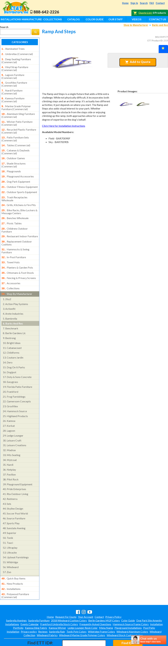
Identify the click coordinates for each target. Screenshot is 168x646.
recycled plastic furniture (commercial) (18, 127)
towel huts (10, 252)
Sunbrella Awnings (16, 606)
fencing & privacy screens (18, 266)
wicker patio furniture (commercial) (16, 120)
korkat (9, 412)
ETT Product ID (155, 40)
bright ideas (12, 330)
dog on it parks (14, 354)
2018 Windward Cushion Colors (69, 606)
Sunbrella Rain (57, 617)
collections (10, 276)
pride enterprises (14, 476)
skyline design (13, 495)
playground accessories (17, 170)
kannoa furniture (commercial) (12, 97)
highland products (15, 403)
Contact (160, 3)
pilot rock (11, 466)
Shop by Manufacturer (136, 25)
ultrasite (10, 539)
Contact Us (157, 19)
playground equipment (17, 471)
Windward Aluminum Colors (132, 617)
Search (144, 3)
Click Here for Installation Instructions (63, 125)
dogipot (9, 359)
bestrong (9, 325)
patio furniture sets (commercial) (15, 135)
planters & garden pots (17, 257)
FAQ (151, 3)
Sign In (134, 3)
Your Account (85, 602)
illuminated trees (13, 49)
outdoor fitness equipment (19, 180)
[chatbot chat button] (148, 639)
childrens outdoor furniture (14, 221)
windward (11, 554)
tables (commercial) (15, 141)
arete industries (13, 300)
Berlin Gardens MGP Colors (104, 606)
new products (12, 570)
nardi (8, 451)
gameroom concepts (17, 388)
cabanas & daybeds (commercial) (15, 147)
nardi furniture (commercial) (11, 90)
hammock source (15, 398)
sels (7, 491)
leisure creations (14, 432)
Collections (52, 19)
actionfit (9, 295)
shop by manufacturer (16, 281)
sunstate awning (14, 515)
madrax (9, 437)
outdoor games (13, 153)
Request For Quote (65, 602)
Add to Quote (137, 62)
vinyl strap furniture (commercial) (14, 67)
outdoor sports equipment (19, 185)
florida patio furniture (17, 374)
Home (125, 3)
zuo (7, 559)
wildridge (10, 549)
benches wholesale (15, 210)
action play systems (15, 291)
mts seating (11, 442)
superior (9, 520)
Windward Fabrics (47, 621)
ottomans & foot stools (17, 261)
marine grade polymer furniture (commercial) (16, 105)
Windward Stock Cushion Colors (125, 621)
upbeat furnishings (16, 544)
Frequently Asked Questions (95, 610)
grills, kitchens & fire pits (18, 197)
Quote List (145, 12)
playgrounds (11, 166)
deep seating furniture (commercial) (16, 60)
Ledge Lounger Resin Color (83, 613)
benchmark (10, 315)
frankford (10, 378)
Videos (136, 19)
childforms (11, 339)
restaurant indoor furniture (19, 227)
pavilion (9, 461)
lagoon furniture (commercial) (12, 75)
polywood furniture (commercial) (15, 581)
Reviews (43, 617)
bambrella (10, 305)
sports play (11, 510)
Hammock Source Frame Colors (131, 610)
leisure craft (12, 427)
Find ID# (128, 629)
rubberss (10, 486)
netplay (9, 456)
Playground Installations (128, 613)
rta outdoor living (15, 481)
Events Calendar (30, 610)
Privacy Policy (113, 602)
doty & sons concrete (17, 364)
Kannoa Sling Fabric (36, 613)
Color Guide (95, 19)
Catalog (73, 19)
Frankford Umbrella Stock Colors (59, 610)
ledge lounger (13, 422)
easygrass (10, 369)
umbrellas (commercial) (17, 53)
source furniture (14, 505)
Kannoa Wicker (57, 613)
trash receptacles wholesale (14, 191)
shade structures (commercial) (13, 159)
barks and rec (13, 310)
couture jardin (13, 344)
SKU (157, 37)
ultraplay (10, 534)
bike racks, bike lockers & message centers (19, 203)
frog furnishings (14, 383)
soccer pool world (15, 500)
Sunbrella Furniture (39, 606)
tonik (8, 525)
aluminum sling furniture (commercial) (18, 112)
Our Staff (115, 19)
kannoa (9, 408)
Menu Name (106, 613)
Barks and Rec (160, 25)
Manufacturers (32, 19)
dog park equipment (15, 175)
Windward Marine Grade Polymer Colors (82, 621)
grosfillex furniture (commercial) (14, 82)
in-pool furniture (13, 247)
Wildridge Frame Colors (101, 617)
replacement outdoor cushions (16, 233)
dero (7, 349)
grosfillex (10, 393)
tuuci (8, 529)
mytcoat (10, 447)
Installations (11, 19)
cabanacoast (12, 335)
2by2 (7, 286)
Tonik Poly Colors (76, 617)
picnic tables (11, 215)
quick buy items (13, 565)
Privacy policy (29, 617)
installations (11, 575)
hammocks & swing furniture (15, 241)
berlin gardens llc (14, 320)
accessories (10, 271)
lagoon (9, 417)
